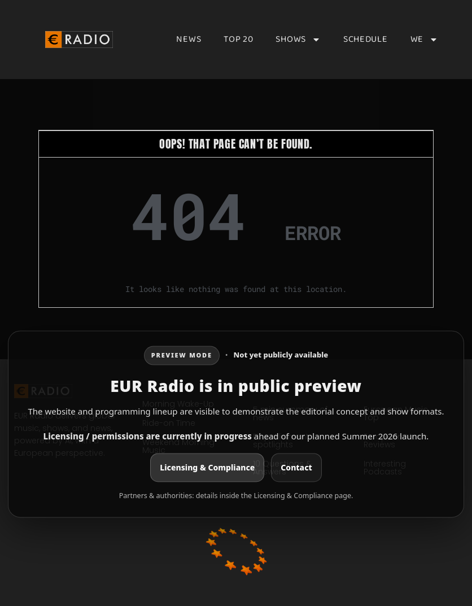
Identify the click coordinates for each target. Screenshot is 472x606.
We (424, 39)
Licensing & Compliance (207, 467)
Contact (296, 467)
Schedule (365, 39)
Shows (298, 39)
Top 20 (238, 39)
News (188, 39)
